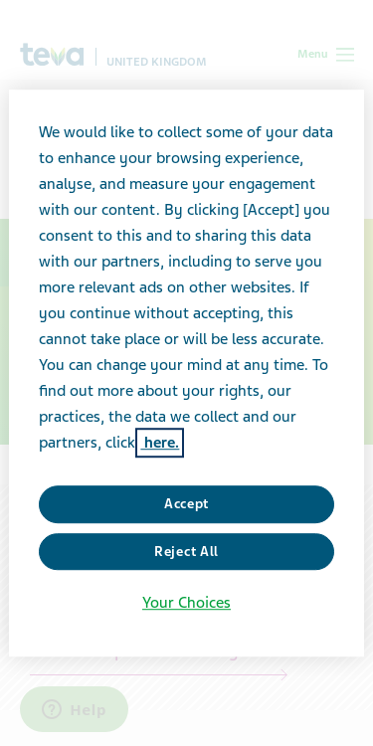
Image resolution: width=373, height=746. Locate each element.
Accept (186, 503)
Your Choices (186, 603)
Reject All (186, 551)
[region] (186, 373)
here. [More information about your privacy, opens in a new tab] (159, 443)
